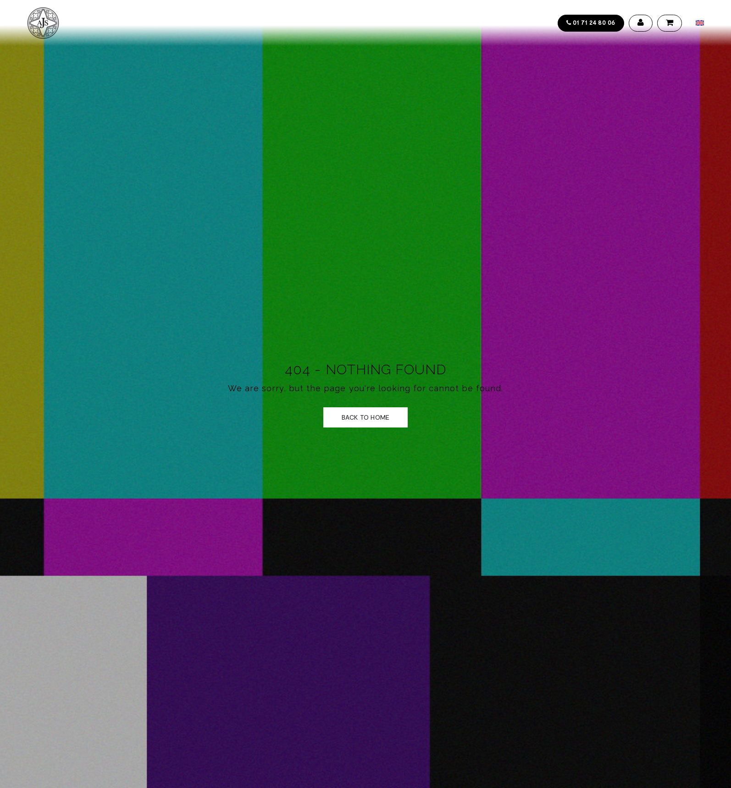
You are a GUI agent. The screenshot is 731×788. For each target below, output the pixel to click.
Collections (143, 23)
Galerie (293, 23)
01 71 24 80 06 (590, 22)
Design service (243, 23)
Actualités (336, 23)
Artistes (191, 23)
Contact (384, 23)
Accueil (95, 23)
